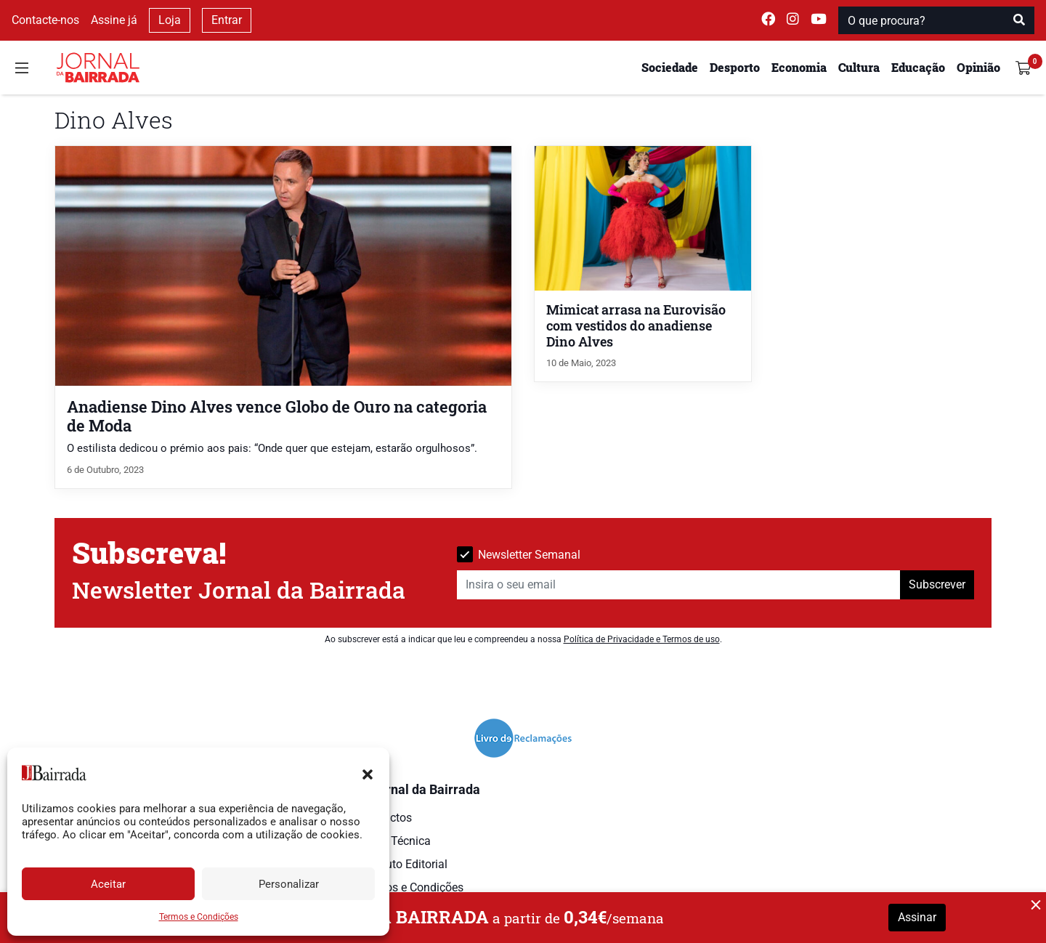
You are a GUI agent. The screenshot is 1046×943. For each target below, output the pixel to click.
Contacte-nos (45, 20)
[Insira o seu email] (679, 584)
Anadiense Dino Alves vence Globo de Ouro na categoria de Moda (277, 415)
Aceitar (108, 884)
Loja (169, 20)
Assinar (917, 917)
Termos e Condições (198, 917)
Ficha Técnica (395, 841)
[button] (367, 773)
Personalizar (289, 884)
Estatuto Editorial (403, 864)
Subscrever (937, 584)
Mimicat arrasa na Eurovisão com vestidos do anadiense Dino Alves (636, 325)
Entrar (226, 20)
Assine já (114, 20)
